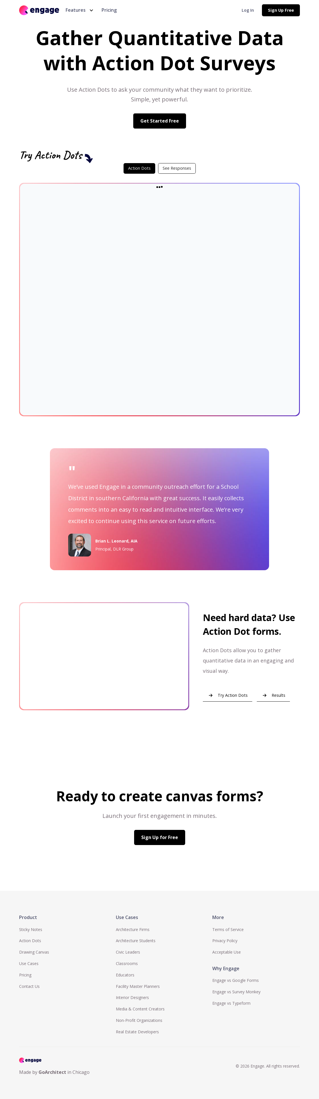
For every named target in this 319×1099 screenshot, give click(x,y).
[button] (78, 10)
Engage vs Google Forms (235, 980)
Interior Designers (132, 997)
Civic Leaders (128, 952)
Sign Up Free (281, 10)
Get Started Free (159, 121)
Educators (125, 975)
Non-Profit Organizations (139, 1020)
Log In (248, 10)
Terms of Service (228, 929)
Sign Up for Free (159, 837)
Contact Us (29, 986)
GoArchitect (52, 1072)
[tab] (139, 168)
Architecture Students (136, 940)
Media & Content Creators (140, 1009)
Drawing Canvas (34, 952)
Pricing (109, 10)
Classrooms (127, 963)
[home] (39, 10)
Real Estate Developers (137, 1031)
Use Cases (29, 963)
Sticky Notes (30, 929)
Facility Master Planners (138, 986)
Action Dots (30, 940)
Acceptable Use (226, 952)
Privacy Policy (224, 940)
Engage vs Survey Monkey (236, 991)
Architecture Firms (133, 929)
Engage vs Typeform (231, 1003)
